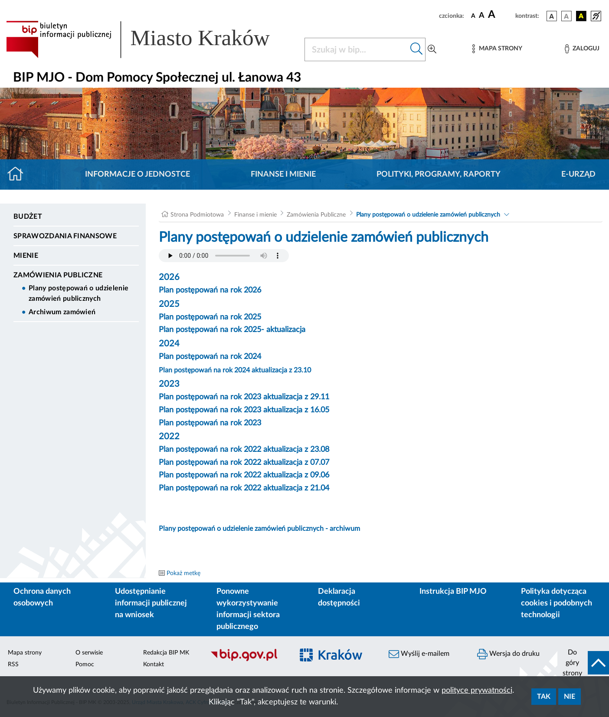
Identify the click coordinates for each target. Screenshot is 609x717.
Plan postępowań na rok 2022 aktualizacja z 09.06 (244, 475)
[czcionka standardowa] (473, 15)
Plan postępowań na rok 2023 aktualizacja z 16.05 (244, 410)
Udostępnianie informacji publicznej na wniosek (151, 603)
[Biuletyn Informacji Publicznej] (247, 660)
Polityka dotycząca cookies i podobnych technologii (556, 603)
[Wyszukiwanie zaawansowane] (432, 49)
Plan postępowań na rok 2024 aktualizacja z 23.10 (235, 370)
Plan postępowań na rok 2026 (210, 290)
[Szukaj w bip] (417, 49)
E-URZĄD (578, 174)
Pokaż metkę (183, 573)
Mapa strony (25, 653)
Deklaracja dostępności (339, 597)
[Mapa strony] (497, 48)
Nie (569, 696)
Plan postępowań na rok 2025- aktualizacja (232, 330)
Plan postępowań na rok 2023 (210, 423)
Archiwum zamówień (62, 312)
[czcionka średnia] (481, 16)
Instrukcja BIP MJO (453, 591)
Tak (543, 696)
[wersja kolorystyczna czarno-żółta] (581, 16)
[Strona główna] (19, 174)
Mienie (25, 255)
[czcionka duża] (500, 15)
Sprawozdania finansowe (65, 236)
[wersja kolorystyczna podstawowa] (551, 16)
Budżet (27, 216)
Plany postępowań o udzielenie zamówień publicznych (78, 293)
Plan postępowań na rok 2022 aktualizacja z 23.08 (244, 450)
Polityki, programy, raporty (439, 174)
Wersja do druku (508, 654)
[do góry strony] (583, 662)
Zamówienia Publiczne (57, 275)
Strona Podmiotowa (197, 215)
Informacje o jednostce (137, 174)
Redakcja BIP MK (166, 653)
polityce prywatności (477, 690)
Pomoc (84, 664)
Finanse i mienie (283, 174)
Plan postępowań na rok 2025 (210, 317)
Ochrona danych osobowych (42, 597)
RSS (13, 664)
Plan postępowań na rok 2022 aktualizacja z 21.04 (244, 488)
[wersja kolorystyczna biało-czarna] (566, 16)
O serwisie (89, 653)
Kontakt (153, 664)
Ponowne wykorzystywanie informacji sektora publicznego (248, 609)
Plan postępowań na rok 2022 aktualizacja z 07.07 (244, 463)
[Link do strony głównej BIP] (150, 39)
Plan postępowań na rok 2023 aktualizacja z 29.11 (244, 397)
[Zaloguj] (582, 48)
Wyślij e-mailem (419, 654)
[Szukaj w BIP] (356, 49)
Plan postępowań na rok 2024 (210, 357)
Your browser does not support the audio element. (224, 255)
